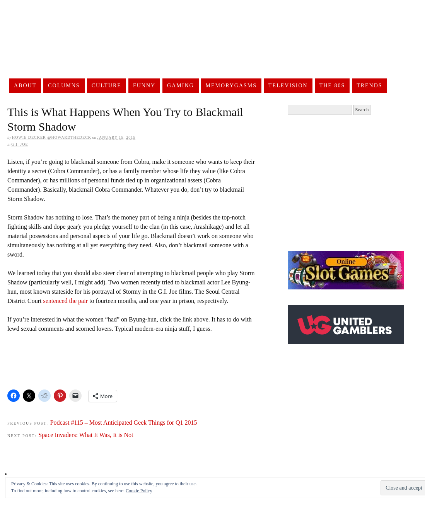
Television (288, 85)
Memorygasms (231, 85)
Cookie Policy (139, 490)
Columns (64, 85)
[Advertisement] (148, 360)
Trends (369, 85)
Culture (106, 85)
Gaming (180, 85)
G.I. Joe (19, 144)
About (25, 85)
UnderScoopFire (202, 52)
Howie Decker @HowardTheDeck (51, 137)
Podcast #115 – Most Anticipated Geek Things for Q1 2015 (123, 422)
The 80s (332, 85)
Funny (144, 85)
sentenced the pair (65, 301)
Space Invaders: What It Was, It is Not (85, 435)
